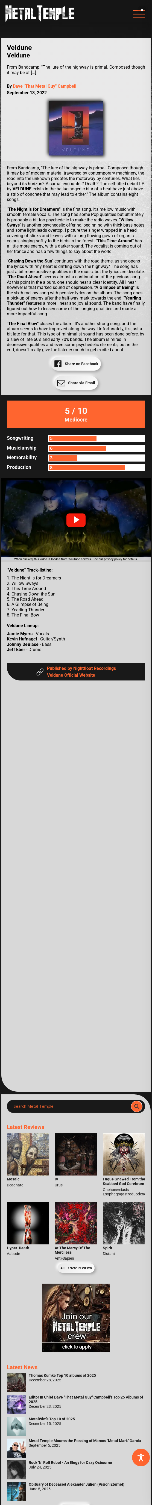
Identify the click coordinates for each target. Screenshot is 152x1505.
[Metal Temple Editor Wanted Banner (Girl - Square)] (76, 1350)
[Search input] (70, 1106)
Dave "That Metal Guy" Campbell (44, 86)
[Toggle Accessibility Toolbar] (140, 1457)
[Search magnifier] (136, 1106)
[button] (76, 520)
